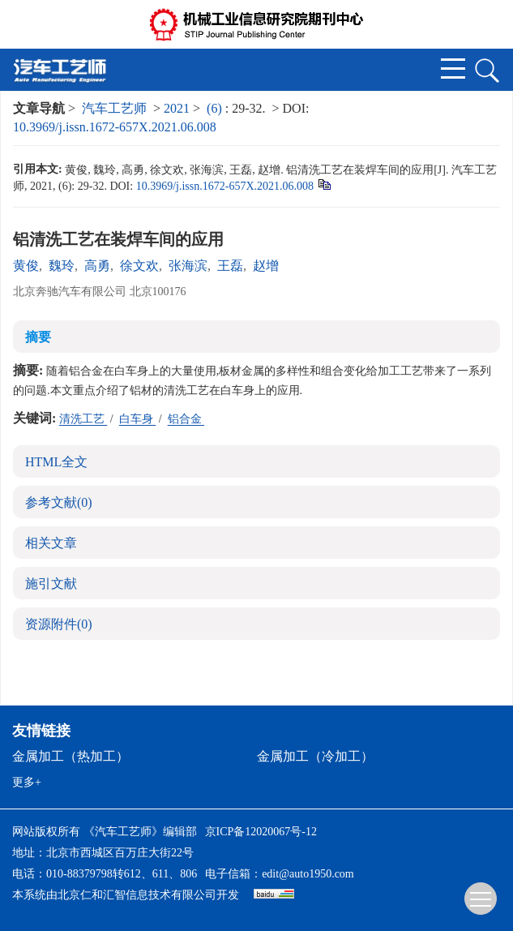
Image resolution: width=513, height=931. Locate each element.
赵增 (266, 265)
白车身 (137, 419)
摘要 (38, 337)
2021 (177, 108)
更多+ (26, 782)
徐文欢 (139, 265)
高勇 (97, 265)
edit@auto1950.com (308, 874)
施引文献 (51, 583)
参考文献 (58, 502)
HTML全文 (56, 462)
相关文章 (51, 543)
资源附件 (58, 624)
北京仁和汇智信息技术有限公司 (137, 895)
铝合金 (186, 419)
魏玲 (62, 265)
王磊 (230, 265)
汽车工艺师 (114, 108)
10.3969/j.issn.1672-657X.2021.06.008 (114, 127)
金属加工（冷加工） (315, 756)
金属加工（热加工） (70, 756)
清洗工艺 (83, 419)
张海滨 (188, 265)
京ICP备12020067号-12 (261, 832)
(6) (216, 108)
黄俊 (26, 265)
